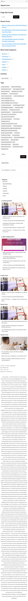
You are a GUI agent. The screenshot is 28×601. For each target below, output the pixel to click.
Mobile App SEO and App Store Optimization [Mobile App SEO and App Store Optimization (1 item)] (11, 128)
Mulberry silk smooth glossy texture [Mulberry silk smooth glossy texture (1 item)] (9, 130)
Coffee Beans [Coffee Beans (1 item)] (4, 93)
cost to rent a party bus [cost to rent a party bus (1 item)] (6, 96)
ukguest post (5, 5)
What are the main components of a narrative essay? (14, 356)
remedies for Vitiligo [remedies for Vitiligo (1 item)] (5, 135)
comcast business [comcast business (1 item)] (13, 93)
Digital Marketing (6, 59)
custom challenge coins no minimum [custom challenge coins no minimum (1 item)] (9, 102)
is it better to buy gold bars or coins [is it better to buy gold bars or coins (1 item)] (9, 123)
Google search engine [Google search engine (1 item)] (17, 112)
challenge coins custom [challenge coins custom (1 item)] (17, 91)
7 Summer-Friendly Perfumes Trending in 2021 (14, 227)
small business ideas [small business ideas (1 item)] (6, 144)
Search (3, 154)
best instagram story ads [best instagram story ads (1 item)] (18, 89)
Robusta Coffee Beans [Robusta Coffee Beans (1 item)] (19, 137)
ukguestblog (14, 598)
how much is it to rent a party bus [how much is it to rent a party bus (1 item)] (8, 114)
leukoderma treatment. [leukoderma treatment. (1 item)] (6, 126)
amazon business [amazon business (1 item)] (5, 86)
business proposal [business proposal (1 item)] (5, 91)
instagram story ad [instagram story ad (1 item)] (5, 121)
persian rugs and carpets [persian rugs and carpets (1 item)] (6, 132)
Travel (3, 64)
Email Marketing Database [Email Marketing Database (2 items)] (7, 107)
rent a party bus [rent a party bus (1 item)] (15, 135)
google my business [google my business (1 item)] (5, 112)
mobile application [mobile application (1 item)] (18, 126)
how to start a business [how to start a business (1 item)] (6, 119)
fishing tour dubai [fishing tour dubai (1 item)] (19, 107)
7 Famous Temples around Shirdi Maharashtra (14, 220)
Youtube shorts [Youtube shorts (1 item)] (4, 149)
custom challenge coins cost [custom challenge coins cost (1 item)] (7, 100)
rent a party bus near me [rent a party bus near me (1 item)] (6, 137)
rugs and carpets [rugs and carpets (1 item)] (14, 139)
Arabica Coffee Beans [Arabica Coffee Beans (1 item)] (16, 86)
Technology (5, 56)
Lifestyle (4, 67)
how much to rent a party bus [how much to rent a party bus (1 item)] (7, 116)
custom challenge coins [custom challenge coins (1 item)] (6, 98)
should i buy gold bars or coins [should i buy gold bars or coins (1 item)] (8, 142)
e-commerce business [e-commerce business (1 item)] (6, 105)
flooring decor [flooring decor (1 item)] (4, 109)
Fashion (4, 70)
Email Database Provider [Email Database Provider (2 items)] (18, 105)
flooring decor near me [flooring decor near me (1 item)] (15, 109)
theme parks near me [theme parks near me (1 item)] (6, 146)
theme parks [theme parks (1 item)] (15, 144)
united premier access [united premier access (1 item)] (18, 146)
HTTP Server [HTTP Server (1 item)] (16, 119)
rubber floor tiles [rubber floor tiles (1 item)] (5, 139)
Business (4, 54)
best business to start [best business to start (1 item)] (6, 89)
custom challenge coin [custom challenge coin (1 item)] (19, 96)
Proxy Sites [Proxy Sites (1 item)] (17, 132)
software (4, 62)
